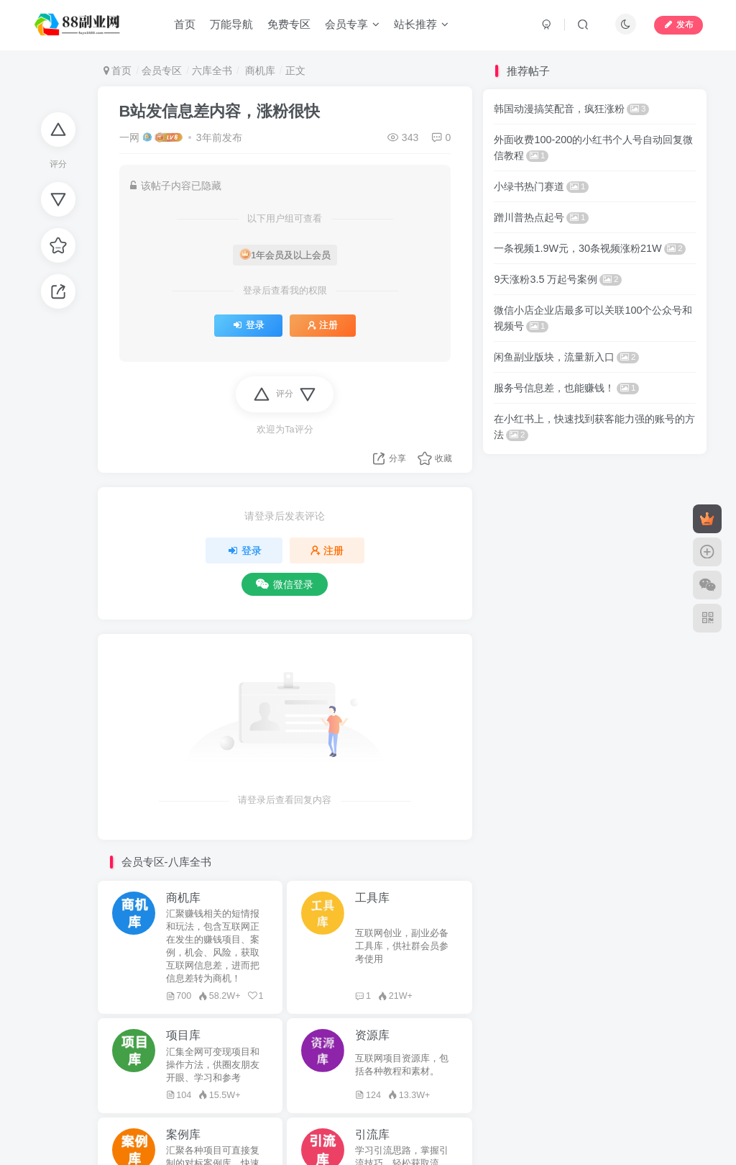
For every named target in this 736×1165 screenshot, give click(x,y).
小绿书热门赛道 (541, 186)
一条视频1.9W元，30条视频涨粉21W (590, 248)
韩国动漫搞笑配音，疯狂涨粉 (571, 108)
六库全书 (212, 70)
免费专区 (288, 24)
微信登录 (284, 584)
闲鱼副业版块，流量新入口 (566, 357)
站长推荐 (421, 24)
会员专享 (352, 24)
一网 (129, 137)
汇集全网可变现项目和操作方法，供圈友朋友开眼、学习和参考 (212, 1065)
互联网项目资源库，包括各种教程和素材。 (401, 1064)
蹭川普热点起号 (541, 217)
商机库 (258, 70)
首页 (185, 24)
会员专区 (162, 70)
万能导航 (231, 24)
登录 (248, 325)
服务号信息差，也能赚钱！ (566, 388)
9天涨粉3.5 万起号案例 (558, 279)
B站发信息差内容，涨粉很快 (220, 111)
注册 (323, 325)
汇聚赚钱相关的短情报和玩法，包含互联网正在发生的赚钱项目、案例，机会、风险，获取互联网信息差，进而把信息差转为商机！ (212, 946)
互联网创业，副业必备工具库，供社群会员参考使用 (401, 946)
